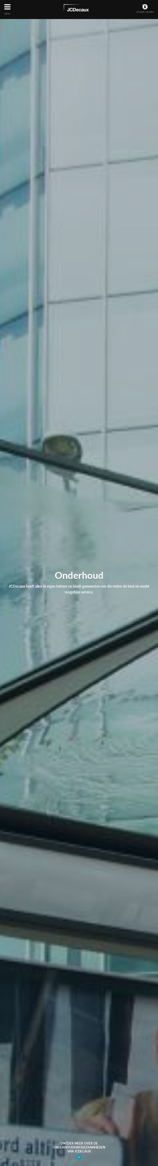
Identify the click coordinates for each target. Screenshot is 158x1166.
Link (79, 1157)
